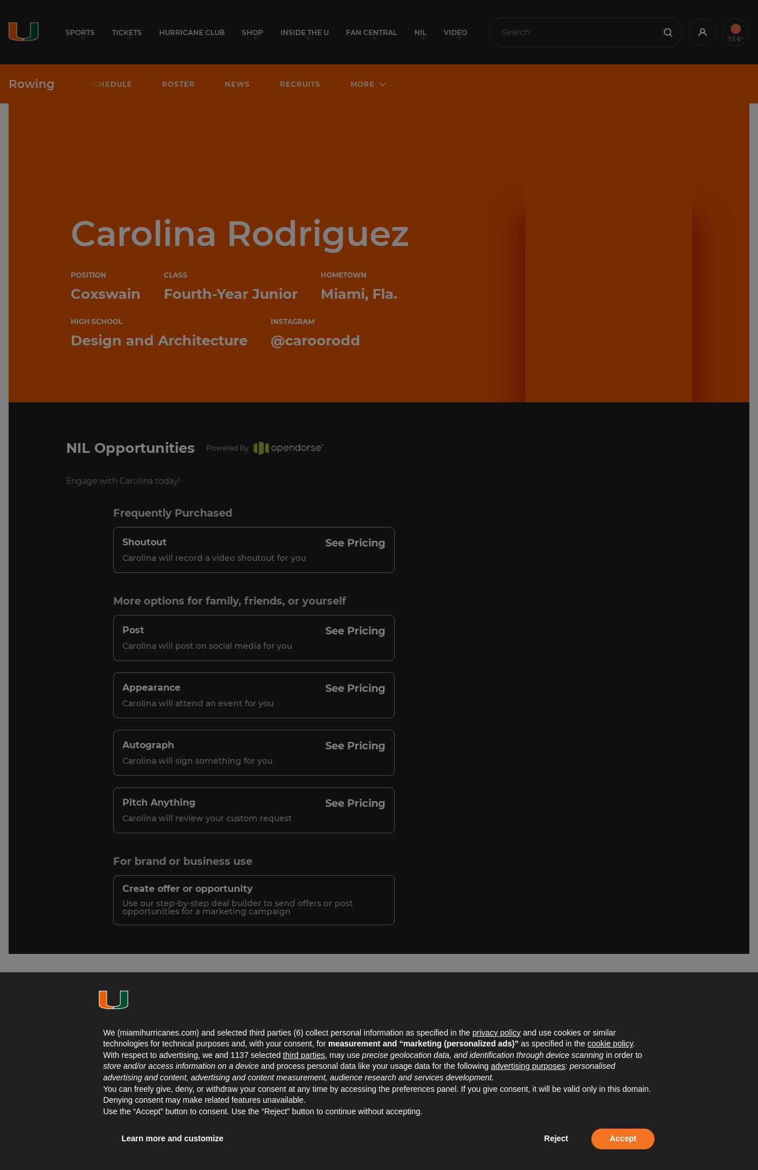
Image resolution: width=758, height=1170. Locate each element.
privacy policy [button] (496, 1032)
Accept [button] (623, 1138)
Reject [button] (556, 1138)
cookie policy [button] (610, 1043)
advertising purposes (528, 1066)
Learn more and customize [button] (173, 1138)
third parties (304, 1055)
